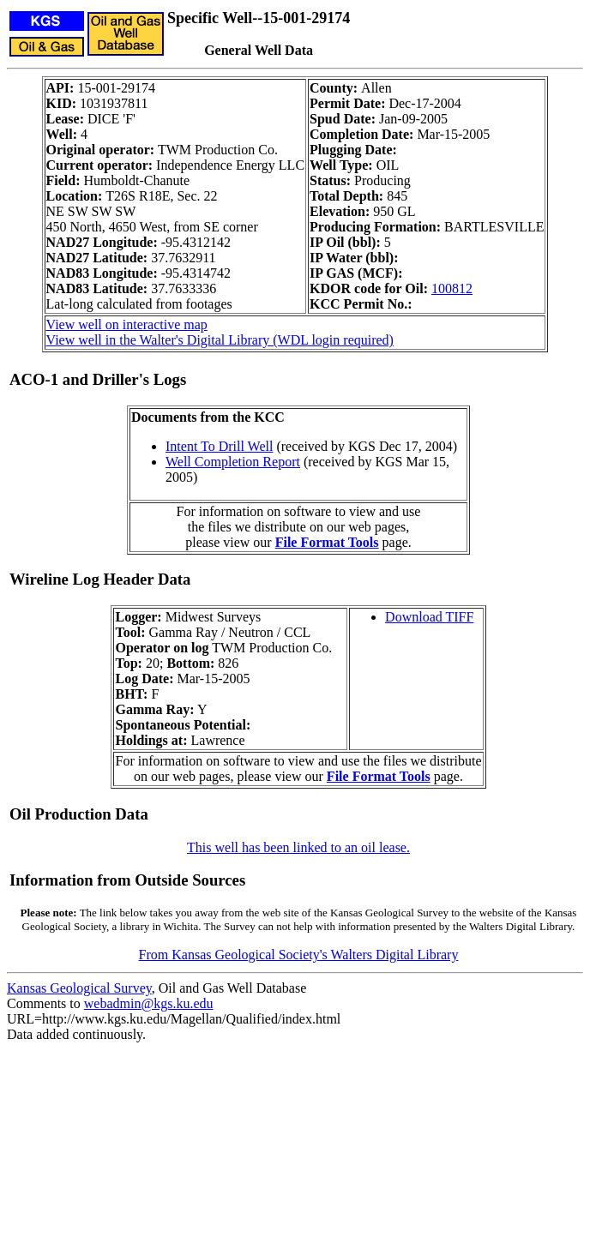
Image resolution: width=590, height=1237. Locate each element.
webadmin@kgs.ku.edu (149, 1003)
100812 (452, 288)
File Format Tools (327, 542)
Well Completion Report (233, 461)
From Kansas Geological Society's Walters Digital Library (299, 954)
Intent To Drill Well (219, 446)
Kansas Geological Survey (79, 988)
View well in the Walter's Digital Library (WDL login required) (220, 340)
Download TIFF (429, 616)
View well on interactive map (127, 324)
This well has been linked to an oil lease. (298, 847)
